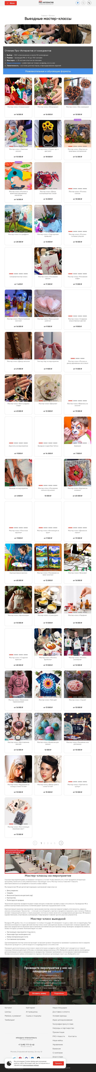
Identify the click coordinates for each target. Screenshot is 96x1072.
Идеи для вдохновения (62, 1020)
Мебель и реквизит (13, 1016)
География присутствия (63, 1024)
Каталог (8, 1008)
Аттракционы (32, 1012)
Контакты (72, 1036)
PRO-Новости (59, 1036)
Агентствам (58, 1057)
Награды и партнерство (63, 1028)
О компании (58, 1053)
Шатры (8, 1012)
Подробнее (59, 993)
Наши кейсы (58, 1040)
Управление (58, 1045)
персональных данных (31, 1065)
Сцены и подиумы (33, 1016)
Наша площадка (14, 63)
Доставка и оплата (61, 1012)
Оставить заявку (39, 993)
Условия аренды (60, 1016)
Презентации (58, 1032)
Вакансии (57, 1049)
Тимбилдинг (10, 1020)
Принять (58, 1063)
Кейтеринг (30, 1008)
